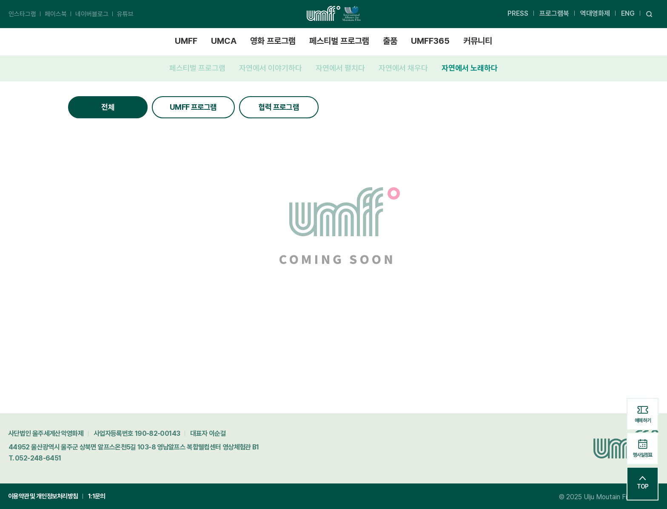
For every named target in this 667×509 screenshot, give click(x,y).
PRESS (517, 13)
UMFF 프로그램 (193, 107)
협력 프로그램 (279, 107)
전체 (107, 107)
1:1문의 (96, 496)
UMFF (186, 41)
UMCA (224, 41)
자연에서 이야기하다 (270, 67)
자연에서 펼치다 (340, 67)
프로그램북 (554, 13)
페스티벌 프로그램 (339, 41)
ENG (628, 13)
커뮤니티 (477, 41)
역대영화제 (595, 13)
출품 (390, 41)
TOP (642, 483)
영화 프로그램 (273, 41)
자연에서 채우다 (403, 67)
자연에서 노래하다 (470, 67)
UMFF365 (430, 41)
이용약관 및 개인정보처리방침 (43, 496)
